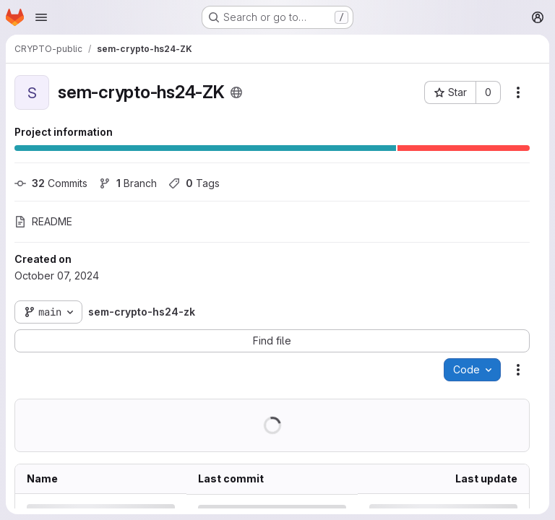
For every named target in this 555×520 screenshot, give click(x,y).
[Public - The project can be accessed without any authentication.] (236, 92)
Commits (50, 183)
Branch (128, 183)
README (43, 221)
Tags (194, 183)
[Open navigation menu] (41, 17)
